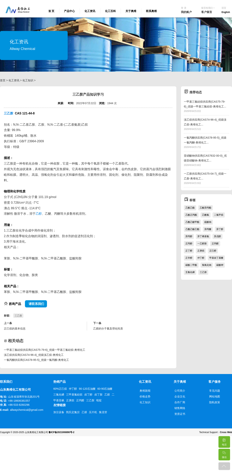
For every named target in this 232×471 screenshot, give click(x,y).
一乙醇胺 (202, 243)
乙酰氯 (205, 215)
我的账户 (186, 12)
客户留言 (206, 12)
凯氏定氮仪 (73, 412)
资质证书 (179, 413)
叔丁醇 (88, 394)
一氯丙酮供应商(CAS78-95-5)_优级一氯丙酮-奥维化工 (36, 359)
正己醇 (212, 250)
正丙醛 (215, 243)
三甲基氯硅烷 (74, 394)
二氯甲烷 (218, 215)
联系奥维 (151, 11)
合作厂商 (179, 402)
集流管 (103, 412)
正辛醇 (188, 258)
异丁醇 (219, 229)
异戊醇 (217, 236)
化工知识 (27, 80)
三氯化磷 (58, 394)
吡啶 (99, 400)
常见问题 (214, 390)
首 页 (51, 11)
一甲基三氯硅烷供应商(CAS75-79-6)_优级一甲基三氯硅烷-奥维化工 (44, 349)
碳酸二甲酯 (191, 265)
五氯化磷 (190, 272)
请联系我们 (36, 303)
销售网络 (179, 408)
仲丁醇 (200, 258)
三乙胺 (8, 113)
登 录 (183, 8)
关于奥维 (130, 11)
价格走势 (145, 396)
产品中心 (69, 11)
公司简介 (179, 390)
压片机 (93, 412)
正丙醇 (188, 243)
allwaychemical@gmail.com (26, 409)
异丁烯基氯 (203, 236)
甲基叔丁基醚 (216, 258)
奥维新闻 (145, 390)
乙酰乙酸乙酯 (192, 229)
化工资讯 (89, 11)
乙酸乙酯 (190, 207)
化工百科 (110, 11)
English (226, 12)
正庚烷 (200, 250)
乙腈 (107, 394)
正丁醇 (188, 250)
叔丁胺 (98, 394)
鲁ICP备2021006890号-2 (61, 432)
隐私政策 (214, 402)
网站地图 (214, 396)
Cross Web (226, 432)
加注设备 (58, 412)
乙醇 (39, 213)
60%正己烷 (60, 388)
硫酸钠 (207, 222)
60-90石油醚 (105, 388)
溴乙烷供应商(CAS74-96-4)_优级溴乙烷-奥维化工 (34, 354)
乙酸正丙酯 (191, 215)
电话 (224, 441)
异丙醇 (188, 236)
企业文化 (179, 396)
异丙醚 (207, 229)
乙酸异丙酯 (205, 207)
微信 (224, 454)
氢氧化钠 (206, 265)
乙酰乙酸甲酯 (192, 222)
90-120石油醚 (87, 388)
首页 (2, 80)
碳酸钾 (219, 265)
